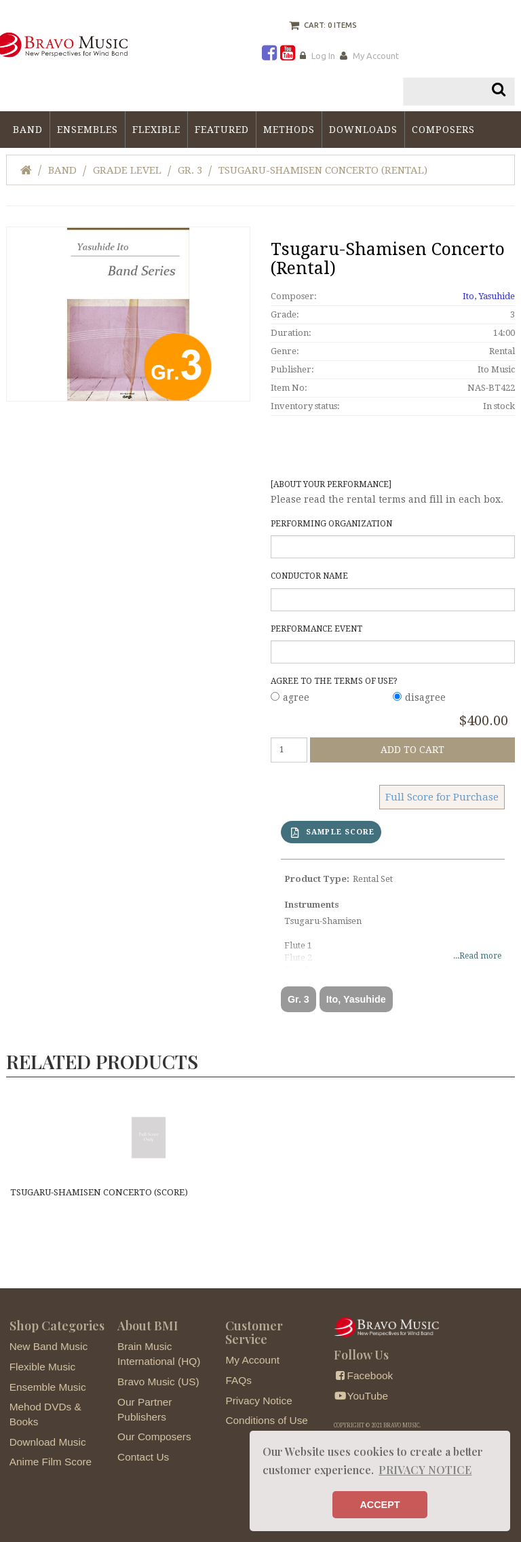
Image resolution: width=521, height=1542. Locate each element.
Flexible (156, 129)
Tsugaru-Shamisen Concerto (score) (98, 1192)
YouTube (361, 1396)
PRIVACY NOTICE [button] (425, 1470)
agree (296, 697)
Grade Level (127, 170)
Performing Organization (331, 524)
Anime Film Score (50, 1463)
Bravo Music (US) (158, 1382)
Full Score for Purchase (442, 796)
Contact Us (143, 1457)
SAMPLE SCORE (332, 832)
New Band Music (48, 1347)
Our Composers (154, 1438)
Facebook (363, 1377)
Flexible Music (42, 1367)
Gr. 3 (190, 170)
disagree (425, 697)
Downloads (363, 129)
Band (28, 129)
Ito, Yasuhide (489, 296)
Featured (222, 129)
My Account (376, 55)
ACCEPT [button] (380, 1504)
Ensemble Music (47, 1387)
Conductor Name (309, 576)
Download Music (47, 1442)
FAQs (238, 1381)
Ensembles (87, 129)
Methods (289, 129)
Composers (443, 129)
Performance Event (316, 629)
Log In (323, 55)
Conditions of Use (266, 1421)
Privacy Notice (258, 1401)
